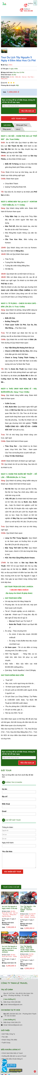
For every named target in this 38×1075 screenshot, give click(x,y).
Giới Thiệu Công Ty (8, 1034)
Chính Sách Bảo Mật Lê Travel (12, 1053)
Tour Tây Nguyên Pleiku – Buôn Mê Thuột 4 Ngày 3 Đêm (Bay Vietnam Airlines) (27, 948)
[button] (34, 32)
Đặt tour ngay (19, 118)
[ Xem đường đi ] (10, 999)
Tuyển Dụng (5, 1042)
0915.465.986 (28, 11)
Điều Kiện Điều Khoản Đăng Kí (12, 1059)
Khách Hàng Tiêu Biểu (9, 1040)
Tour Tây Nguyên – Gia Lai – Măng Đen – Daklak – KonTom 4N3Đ (28, 908)
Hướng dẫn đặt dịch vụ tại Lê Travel (13, 1056)
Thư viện (4, 1037)
